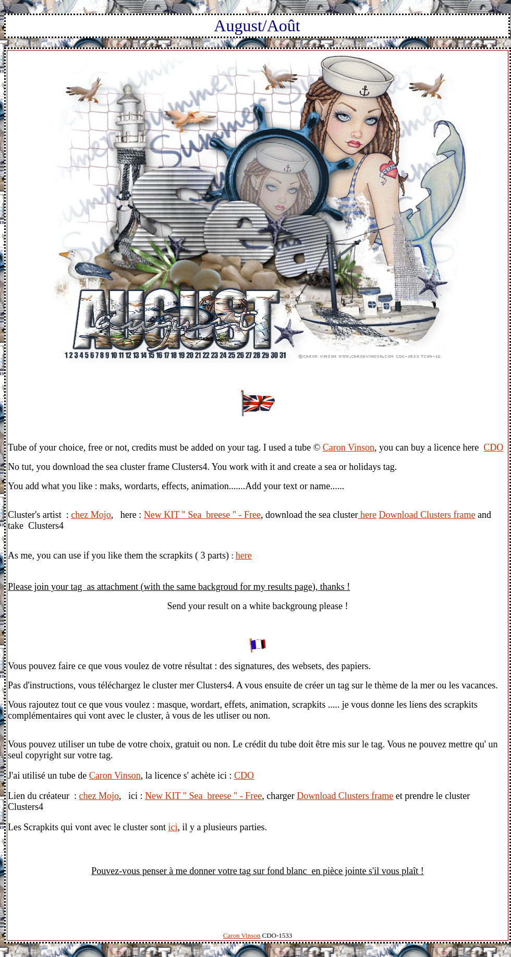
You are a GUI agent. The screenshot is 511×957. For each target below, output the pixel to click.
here (367, 515)
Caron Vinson (348, 447)
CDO (493, 447)
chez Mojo (91, 515)
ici (172, 827)
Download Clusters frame (427, 515)
